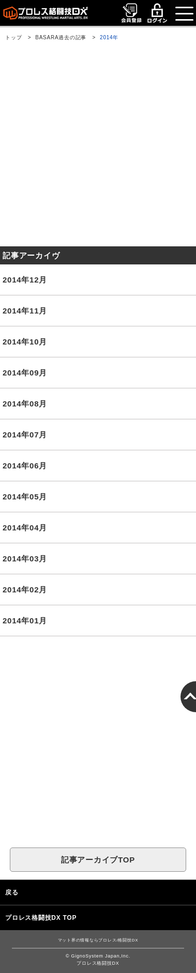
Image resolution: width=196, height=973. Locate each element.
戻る (12, 892)
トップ (13, 37)
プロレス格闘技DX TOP (41, 917)
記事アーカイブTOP (98, 859)
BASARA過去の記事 (60, 37)
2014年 (109, 37)
